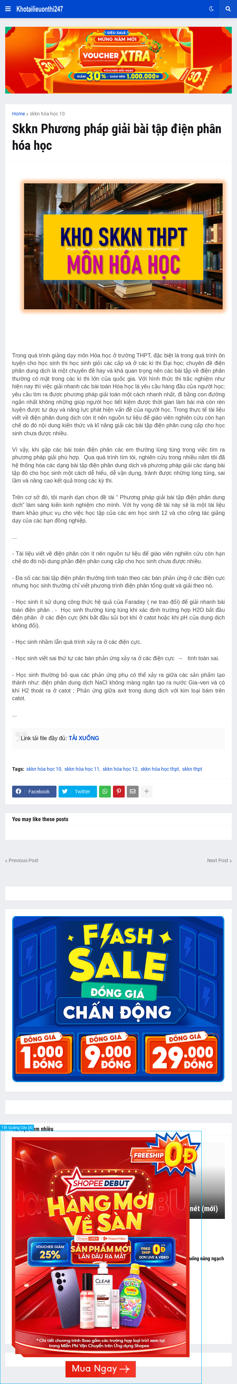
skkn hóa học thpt (160, 769)
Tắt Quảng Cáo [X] (17, 1127)
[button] (8, 9)
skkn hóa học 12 (120, 769)
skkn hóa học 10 (47, 113)
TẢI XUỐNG (84, 738)
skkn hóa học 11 (81, 769)
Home (18, 113)
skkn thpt (192, 769)
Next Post (217, 860)
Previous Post (23, 860)
